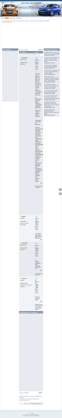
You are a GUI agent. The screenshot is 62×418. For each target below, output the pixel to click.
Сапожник (25, 57)
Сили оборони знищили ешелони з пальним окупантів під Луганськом (51, 86)
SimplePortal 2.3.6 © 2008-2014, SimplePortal (31, 415)
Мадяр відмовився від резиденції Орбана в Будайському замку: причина (51, 111)
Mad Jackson (46, 20)
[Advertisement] (31, 35)
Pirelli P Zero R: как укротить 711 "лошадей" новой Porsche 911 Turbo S (51, 72)
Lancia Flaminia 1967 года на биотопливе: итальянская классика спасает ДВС (50, 97)
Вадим (24, 216)
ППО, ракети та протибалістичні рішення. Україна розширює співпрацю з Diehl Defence (51, 59)
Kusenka (24, 278)
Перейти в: (26, 403)
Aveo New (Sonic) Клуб (31, 3)
